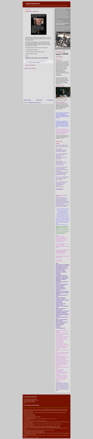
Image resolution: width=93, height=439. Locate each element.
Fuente (26, 55)
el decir (30, 62)
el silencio (34, 62)
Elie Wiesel (38, 62)
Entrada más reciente (27, 100)
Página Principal (39, 100)
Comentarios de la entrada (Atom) (35, 102)
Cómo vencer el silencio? (32, 11)
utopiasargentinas (33, 4)
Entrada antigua (50, 100)
